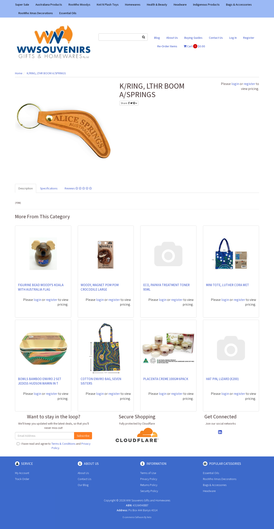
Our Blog (83, 485)
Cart (194, 46)
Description (25, 188)
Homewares (132, 4)
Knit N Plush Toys (108, 4)
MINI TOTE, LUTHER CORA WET (227, 285)
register (249, 84)
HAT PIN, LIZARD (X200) (222, 379)
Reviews (78, 188)
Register (248, 38)
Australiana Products (49, 4)
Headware (180, 4)
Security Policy (149, 491)
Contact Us (216, 38)
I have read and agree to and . (53, 446)
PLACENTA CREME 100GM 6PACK (165, 379)
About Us (172, 38)
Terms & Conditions (63, 444)
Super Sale (22, 4)
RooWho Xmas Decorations (35, 13)
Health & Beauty (157, 4)
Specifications (48, 188)
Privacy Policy (148, 479)
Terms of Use (148, 473)
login (235, 84)
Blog (157, 38)
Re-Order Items (167, 46)
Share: (129, 103)
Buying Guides (193, 38)
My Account (22, 473)
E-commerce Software (133, 517)
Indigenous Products (206, 4)
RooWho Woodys (79, 4)
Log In (233, 38)
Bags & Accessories (239, 4)
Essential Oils (67, 13)
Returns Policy (148, 485)
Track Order (22, 479)
